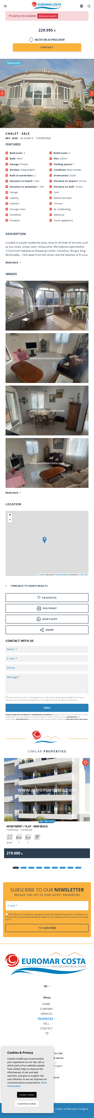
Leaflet (41, 575)
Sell (46, 1023)
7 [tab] (63, 868)
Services (46, 1014)
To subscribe (47, 928)
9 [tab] (78, 868)
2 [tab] (23, 868)
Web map (71, 1108)
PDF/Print (47, 608)
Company (46, 1009)
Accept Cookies (26, 1094)
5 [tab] (47, 868)
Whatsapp (47, 619)
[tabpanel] (47, 810)
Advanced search (48, 16)
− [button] (10, 520)
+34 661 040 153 (55, 1058)
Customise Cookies (26, 1103)
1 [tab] (16, 868)
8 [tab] (70, 868)
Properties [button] (45, 1018)
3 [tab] (31, 868)
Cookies (59, 1108)
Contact (47, 47)
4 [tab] (39, 868)
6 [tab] (55, 868)
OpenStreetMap (61, 575)
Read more (12, 262)
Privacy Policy (12, 917)
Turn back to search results (29, 585)
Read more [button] (12, 492)
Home (46, 1004)
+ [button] (10, 515)
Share (47, 630)
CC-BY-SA (83, 575)
